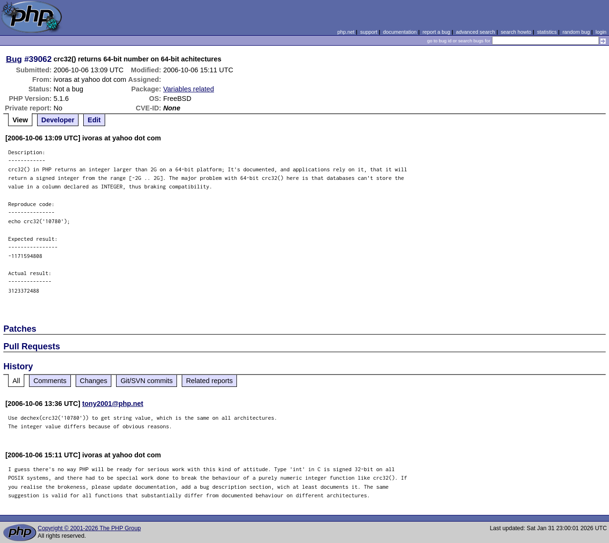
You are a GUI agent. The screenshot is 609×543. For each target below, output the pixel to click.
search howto (516, 32)
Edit (94, 120)
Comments (50, 381)
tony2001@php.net (112, 403)
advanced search (475, 32)
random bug (576, 32)
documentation (400, 32)
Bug (14, 59)
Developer (58, 120)
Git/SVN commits (146, 381)
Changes (94, 381)
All (16, 381)
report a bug (436, 32)
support (368, 32)
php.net (345, 32)
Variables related (188, 89)
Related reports (209, 381)
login (601, 32)
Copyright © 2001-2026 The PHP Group (89, 528)
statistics (547, 32)
